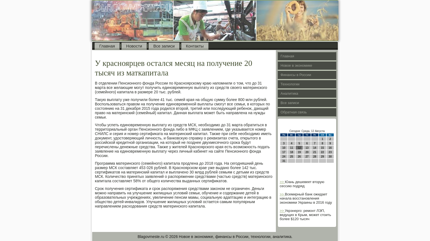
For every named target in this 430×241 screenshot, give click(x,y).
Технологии (290, 84)
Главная (107, 46)
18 (291, 152)
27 (307, 156)
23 (330, 152)
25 (291, 156)
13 (307, 147)
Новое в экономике (296, 65)
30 (330, 156)
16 (330, 147)
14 (314, 147)
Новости (134, 46)
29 (322, 156)
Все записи (164, 46)
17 (283, 152)
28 (314, 156)
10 (283, 147)
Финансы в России (296, 75)
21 (314, 152)
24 (283, 156)
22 (322, 152)
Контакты (195, 46)
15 (322, 147)
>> (282, 182)
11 (291, 147)
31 (283, 160)
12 (299, 147)
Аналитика (289, 93)
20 (307, 152)
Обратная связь (294, 112)
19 (299, 152)
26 (299, 156)
